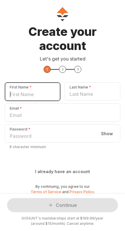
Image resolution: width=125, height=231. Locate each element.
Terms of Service (46, 192)
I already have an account (62, 171)
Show (107, 133)
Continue (62, 205)
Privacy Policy (82, 192)
